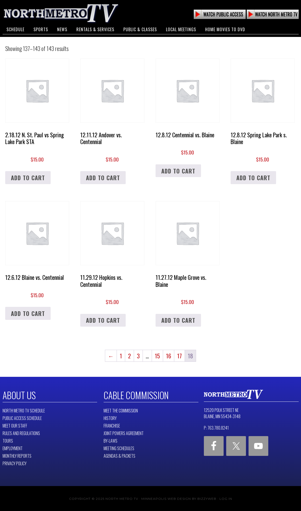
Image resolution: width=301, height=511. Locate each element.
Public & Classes (140, 28)
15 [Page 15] (157, 356)
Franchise (112, 425)
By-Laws (110, 440)
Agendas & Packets (119, 455)
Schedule (15, 28)
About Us (19, 395)
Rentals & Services (95, 28)
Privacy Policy (14, 463)
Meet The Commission (121, 410)
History (110, 418)
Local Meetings (181, 28)
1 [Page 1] (121, 356)
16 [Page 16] (168, 356)
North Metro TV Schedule (24, 410)
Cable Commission (134, 395)
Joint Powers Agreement (124, 433)
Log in (225, 498)
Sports (41, 28)
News (62, 28)
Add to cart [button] (28, 177)
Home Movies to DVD (225, 28)
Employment (13, 448)
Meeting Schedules (119, 448)
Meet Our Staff (15, 425)
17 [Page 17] (179, 356)
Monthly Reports (17, 455)
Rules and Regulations (21, 433)
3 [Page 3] (138, 356)
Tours (8, 440)
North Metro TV (61, 13)
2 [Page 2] (129, 356)
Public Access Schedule (22, 418)
